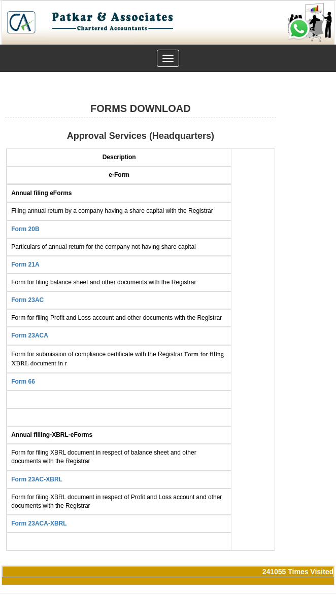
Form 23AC (27, 300)
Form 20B (25, 229)
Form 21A (25, 264)
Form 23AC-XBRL (36, 479)
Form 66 (23, 381)
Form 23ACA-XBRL (38, 523)
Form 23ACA (29, 335)
